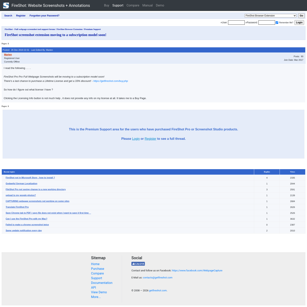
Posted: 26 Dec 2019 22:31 (16, 50)
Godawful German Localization (21, 183)
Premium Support (92, 29)
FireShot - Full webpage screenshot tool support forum (30, 29)
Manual (147, 5)
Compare (132, 5)
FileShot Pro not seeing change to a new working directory (36, 189)
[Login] (236, 22)
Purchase (97, 269)
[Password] (266, 22)
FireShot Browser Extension (69, 29)
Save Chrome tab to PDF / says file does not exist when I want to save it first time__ (48, 213)
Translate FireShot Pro (17, 207)
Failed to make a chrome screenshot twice (27, 224)
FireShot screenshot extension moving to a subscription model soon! (55, 35)
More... (96, 297)
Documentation (101, 283)
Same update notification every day (24, 230)
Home (95, 264)
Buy (106, 5)
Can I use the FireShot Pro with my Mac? (26, 219)
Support (117, 5)
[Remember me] (277, 22)
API (93, 287)
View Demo (99, 292)
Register (150, 138)
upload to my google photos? (21, 195)
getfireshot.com (158, 290)
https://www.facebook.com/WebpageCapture (197, 270)
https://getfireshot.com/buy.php (110, 80)
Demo (160, 5)
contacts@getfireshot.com (157, 277)
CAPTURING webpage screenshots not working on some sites (37, 201)
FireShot (46, 5)
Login (136, 138)
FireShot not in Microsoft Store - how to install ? (30, 177)
